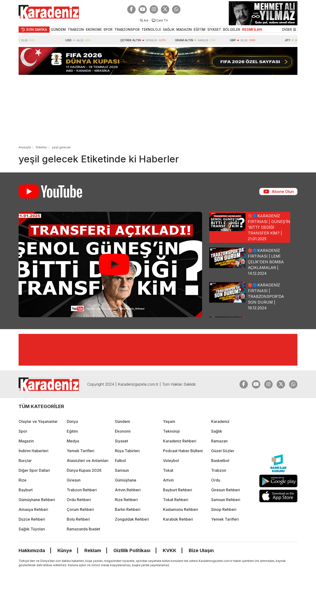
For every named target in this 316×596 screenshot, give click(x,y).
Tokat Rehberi (175, 499)
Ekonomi (123, 431)
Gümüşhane (125, 480)
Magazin (26, 441)
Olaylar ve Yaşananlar (38, 421)
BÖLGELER (231, 29)
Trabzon (218, 470)
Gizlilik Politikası (131, 550)
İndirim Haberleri (33, 450)
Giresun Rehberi (225, 489)
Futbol (120, 460)
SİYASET (214, 29)
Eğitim (72, 431)
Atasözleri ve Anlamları (87, 460)
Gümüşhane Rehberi (37, 499)
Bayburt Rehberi (177, 489)
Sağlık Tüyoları (32, 529)
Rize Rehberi (126, 499)
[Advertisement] (158, 108)
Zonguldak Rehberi (132, 519)
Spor (23, 431)
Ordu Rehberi (79, 499)
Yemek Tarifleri (80, 450)
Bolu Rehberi (78, 519)
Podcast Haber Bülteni (183, 450)
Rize (22, 480)
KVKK (169, 550)
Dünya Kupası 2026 (84, 470)
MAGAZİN (184, 29)
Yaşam (169, 421)
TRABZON (76, 29)
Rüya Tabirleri (127, 450)
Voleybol (171, 460)
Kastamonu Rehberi (180, 509)
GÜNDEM (58, 29)
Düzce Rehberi (32, 519)
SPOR (107, 29)
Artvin (168, 480)
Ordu (215, 480)
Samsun (122, 470)
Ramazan (219, 441)
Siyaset (121, 441)
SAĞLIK (168, 29)
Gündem (122, 421)
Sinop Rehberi (223, 509)
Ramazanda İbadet (83, 529)
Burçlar (25, 460)
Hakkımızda (32, 550)
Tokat (168, 470)
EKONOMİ (94, 29)
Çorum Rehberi (80, 509)
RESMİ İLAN (252, 29)
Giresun (74, 480)
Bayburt (26, 489)
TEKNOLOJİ (151, 29)
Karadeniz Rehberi (179, 441)
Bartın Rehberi (127, 509)
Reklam (92, 550)
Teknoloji (171, 431)
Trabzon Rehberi (82, 489)
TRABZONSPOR (127, 29)
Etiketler (41, 147)
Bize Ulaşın (201, 550)
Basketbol (220, 460)
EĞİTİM (199, 29)
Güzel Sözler (222, 450)
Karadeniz (220, 421)
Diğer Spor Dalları (34, 470)
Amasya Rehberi (33, 509)
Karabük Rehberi (178, 519)
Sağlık (216, 431)
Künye (64, 550)
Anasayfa (25, 147)
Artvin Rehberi (128, 489)
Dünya (72, 421)
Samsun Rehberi (225, 499)
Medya (73, 441)
